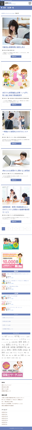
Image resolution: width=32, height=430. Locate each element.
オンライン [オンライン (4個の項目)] (16, 339)
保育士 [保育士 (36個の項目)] (9, 350)
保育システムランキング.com (17, 428)
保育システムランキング (8, 317)
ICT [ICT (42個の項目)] (6, 336)
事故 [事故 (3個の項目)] (10, 342)
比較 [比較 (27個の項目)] (22, 355)
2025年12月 (4, 416)
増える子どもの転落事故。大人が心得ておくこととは (12, 403)
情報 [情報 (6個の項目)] (7, 355)
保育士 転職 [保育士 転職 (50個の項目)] (17, 350)
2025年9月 (4, 422)
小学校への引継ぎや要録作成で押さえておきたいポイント (13, 397)
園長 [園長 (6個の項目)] (11, 352)
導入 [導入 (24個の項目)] (3, 355)
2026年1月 (4, 414)
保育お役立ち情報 (7, 321)
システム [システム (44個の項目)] (22, 339)
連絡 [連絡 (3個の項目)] (20, 357)
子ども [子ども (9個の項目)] (15, 352)
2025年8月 (4, 424)
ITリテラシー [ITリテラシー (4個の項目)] (23, 336)
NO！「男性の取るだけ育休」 (7, 401)
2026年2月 (4, 412)
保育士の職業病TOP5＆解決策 (7, 405)
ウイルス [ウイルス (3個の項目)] (11, 339)
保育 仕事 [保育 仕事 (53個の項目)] (5, 347)
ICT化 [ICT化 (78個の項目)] (17, 336)
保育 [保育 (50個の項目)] (20, 342)
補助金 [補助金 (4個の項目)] (16, 357)
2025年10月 (4, 420)
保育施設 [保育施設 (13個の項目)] (25, 350)
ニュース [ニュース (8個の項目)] (5, 342)
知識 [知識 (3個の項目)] (5, 357)
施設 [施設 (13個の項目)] (15, 355)
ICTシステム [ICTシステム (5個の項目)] (11, 336)
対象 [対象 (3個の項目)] (28, 352)
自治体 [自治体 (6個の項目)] (12, 357)
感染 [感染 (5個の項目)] (10, 355)
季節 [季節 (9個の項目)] (25, 352)
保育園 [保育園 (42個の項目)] (12, 347)
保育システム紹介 (7, 325)
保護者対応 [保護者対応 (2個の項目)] (7, 352)
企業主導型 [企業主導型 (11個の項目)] (14, 342)
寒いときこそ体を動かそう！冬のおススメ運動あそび (12, 399)
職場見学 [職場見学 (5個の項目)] (9, 357)
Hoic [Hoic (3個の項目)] (3, 336)
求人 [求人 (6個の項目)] (26, 355)
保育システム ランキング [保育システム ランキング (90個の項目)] (17, 345)
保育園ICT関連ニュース (8, 328)
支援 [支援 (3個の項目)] (12, 355)
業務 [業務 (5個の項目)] (19, 355)
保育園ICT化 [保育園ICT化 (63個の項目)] (21, 347)
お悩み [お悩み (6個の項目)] (7, 339)
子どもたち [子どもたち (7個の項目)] (20, 352)
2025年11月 (4, 418)
